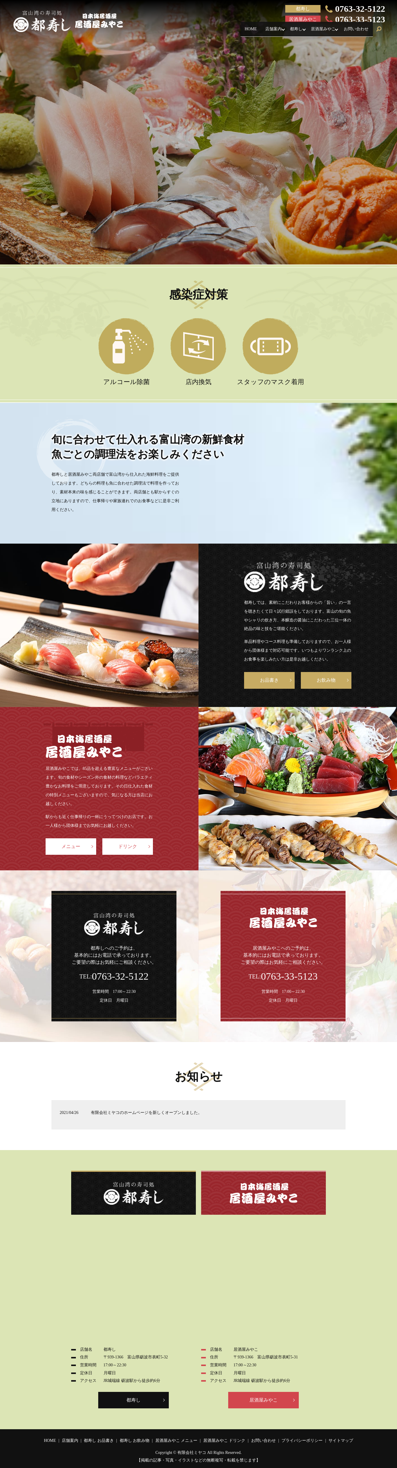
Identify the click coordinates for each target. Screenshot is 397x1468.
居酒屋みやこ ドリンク (224, 1440)
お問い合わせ (354, 31)
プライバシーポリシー (302, 1440)
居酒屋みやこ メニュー (176, 1440)
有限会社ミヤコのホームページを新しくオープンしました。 (146, 1112)
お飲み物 (326, 680)
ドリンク (127, 846)
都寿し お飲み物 (135, 1440)
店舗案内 (259, 31)
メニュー (70, 846)
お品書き (269, 680)
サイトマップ (340, 1440)
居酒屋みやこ (317, 31)
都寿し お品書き (99, 1440)
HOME (233, 31)
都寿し (286, 31)
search (379, 31)
